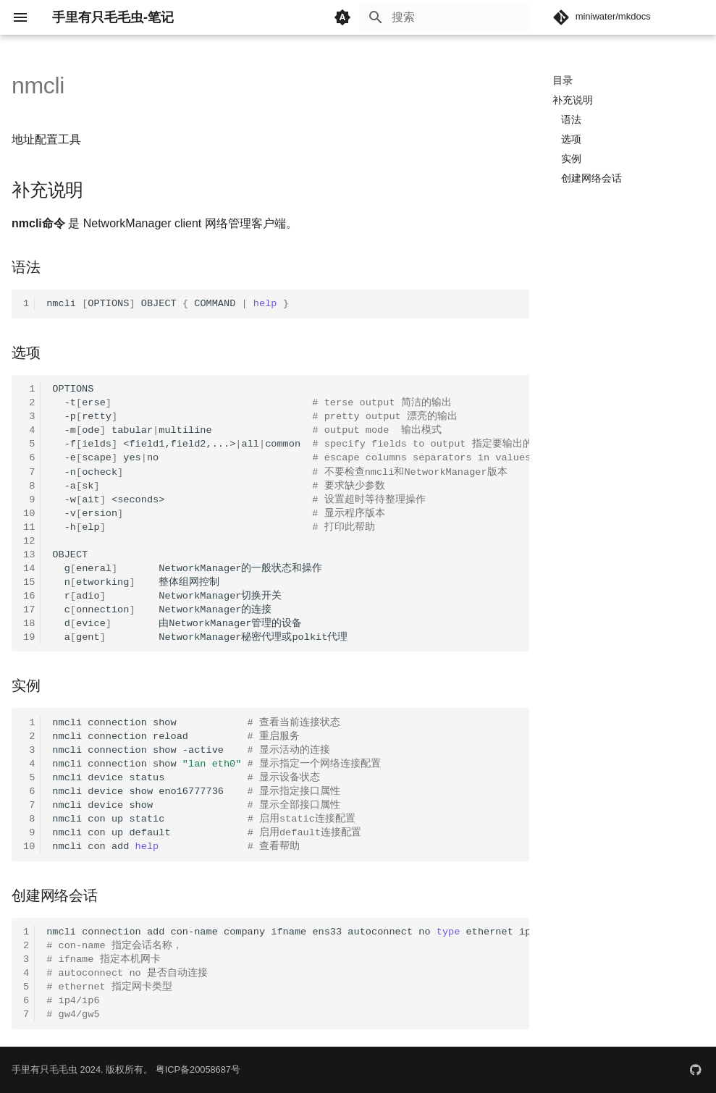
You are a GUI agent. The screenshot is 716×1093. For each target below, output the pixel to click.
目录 (562, 80)
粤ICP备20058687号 (198, 1069)
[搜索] (444, 17)
